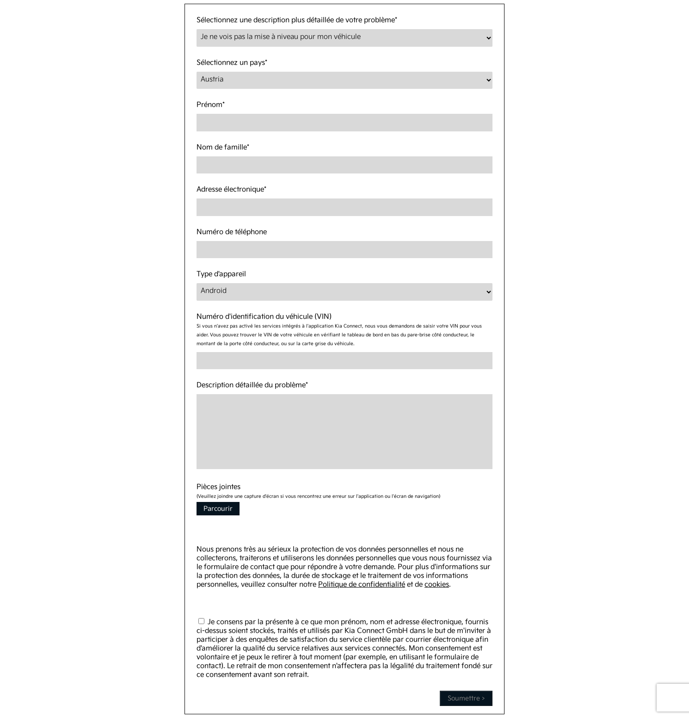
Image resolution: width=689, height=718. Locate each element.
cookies (436, 584)
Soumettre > (466, 698)
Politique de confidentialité (361, 584)
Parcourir (218, 509)
